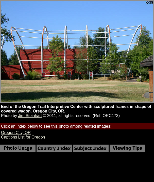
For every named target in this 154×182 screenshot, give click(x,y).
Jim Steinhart (30, 115)
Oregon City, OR (16, 132)
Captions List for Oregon (23, 137)
